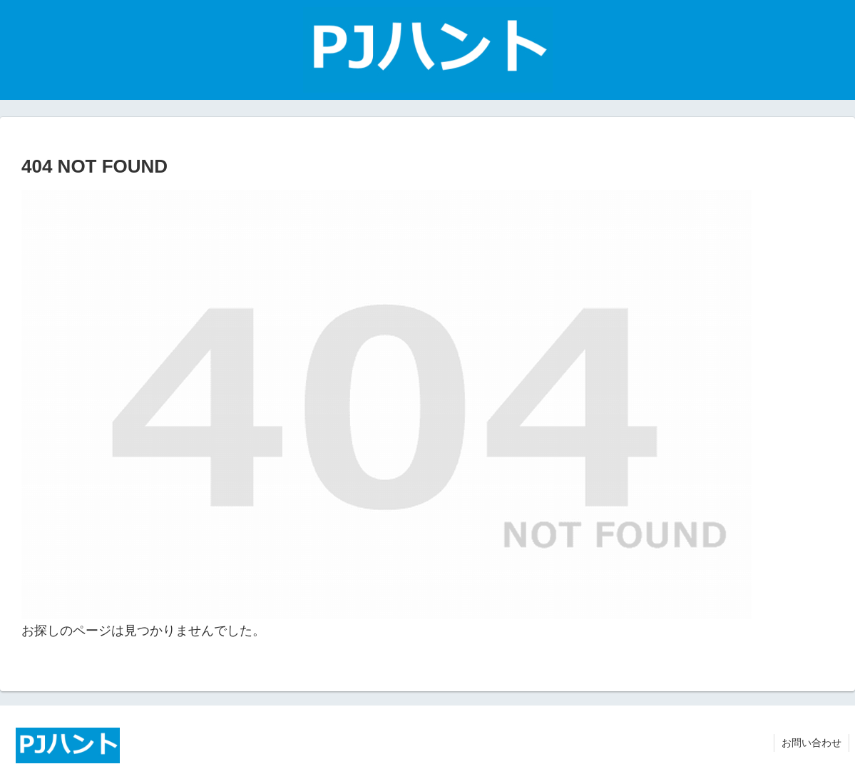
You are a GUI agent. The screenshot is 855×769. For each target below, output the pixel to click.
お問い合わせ (811, 742)
